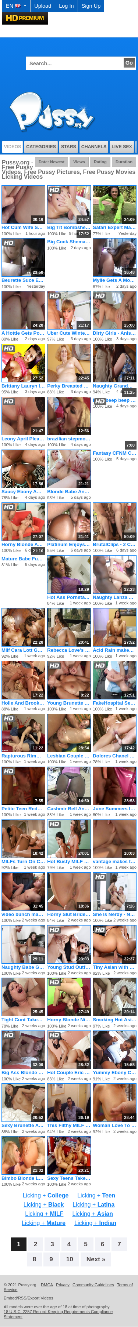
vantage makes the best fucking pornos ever (115, 861)
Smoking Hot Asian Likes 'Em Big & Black (115, 1019)
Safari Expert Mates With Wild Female (115, 227)
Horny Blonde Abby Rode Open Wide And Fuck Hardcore (23, 544)
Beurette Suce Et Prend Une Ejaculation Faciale (23, 280)
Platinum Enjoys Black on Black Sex (69, 544)
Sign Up (91, 6)
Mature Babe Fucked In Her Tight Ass (23, 558)
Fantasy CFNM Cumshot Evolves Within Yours (115, 453)
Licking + (45, 1195)
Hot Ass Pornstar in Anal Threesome (69, 597)
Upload (42, 6)
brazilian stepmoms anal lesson (69, 438)
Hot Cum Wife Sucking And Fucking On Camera (23, 227)
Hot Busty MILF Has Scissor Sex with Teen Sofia (69, 861)
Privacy (63, 1285)
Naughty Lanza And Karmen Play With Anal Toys (115, 597)
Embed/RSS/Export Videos (28, 1298)
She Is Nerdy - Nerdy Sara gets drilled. (115, 914)
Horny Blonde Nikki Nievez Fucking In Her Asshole (69, 1019)
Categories (41, 146)
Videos (12, 146)
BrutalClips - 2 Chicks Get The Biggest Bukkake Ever (115, 544)
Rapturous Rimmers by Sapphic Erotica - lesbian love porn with (23, 756)
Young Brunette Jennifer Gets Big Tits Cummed (69, 703)
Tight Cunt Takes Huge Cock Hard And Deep (23, 1019)
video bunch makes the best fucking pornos (23, 914)
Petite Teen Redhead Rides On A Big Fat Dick (23, 808)
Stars (68, 146)
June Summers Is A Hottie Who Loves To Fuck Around (115, 808)
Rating (100, 162)
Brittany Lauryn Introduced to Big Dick (23, 386)
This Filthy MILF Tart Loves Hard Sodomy (69, 1125)
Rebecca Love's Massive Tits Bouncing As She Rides (69, 650)
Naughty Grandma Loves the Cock (115, 386)
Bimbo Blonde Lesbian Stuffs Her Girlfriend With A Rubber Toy (23, 1178)
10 (69, 1259)
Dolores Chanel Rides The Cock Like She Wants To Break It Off (115, 756)
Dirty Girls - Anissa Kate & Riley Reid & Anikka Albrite (115, 333)
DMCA (47, 1285)
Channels (94, 146)
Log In (66, 6)
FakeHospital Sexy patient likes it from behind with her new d (115, 703)
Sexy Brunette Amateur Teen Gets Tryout (23, 1125)
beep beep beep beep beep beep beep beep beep (115, 400)
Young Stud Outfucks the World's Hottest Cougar (69, 967)
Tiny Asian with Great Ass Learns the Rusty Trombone (115, 967)
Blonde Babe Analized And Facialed (69, 491)
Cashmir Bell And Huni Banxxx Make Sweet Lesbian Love (69, 808)
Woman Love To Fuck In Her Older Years (115, 1125)
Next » (96, 1259)
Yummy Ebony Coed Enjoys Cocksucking (115, 1072)
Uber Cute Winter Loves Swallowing (69, 333)
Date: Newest (51, 162)
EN (16, 6)
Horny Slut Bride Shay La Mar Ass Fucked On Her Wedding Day (69, 914)
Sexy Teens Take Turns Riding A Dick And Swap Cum (69, 1178)
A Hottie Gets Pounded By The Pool (23, 333)
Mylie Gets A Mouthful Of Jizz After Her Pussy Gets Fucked (115, 280)
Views (79, 162)
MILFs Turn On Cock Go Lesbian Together (23, 861)
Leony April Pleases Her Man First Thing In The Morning (23, 438)
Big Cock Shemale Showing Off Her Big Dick (69, 241)
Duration (124, 162)
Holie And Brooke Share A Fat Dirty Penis (23, 703)
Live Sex (122, 146)
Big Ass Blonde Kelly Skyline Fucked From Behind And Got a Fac (23, 1072)
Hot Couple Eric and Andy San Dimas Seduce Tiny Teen (69, 1072)
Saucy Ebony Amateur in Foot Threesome (23, 491)
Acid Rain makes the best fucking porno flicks (115, 650)
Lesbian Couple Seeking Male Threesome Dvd (69, 756)
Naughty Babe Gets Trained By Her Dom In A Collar (23, 967)
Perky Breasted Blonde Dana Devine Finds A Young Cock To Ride (69, 386)
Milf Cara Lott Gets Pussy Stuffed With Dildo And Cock (23, 650)
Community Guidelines (93, 1285)
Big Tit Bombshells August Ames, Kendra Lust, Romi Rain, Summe (69, 227)
